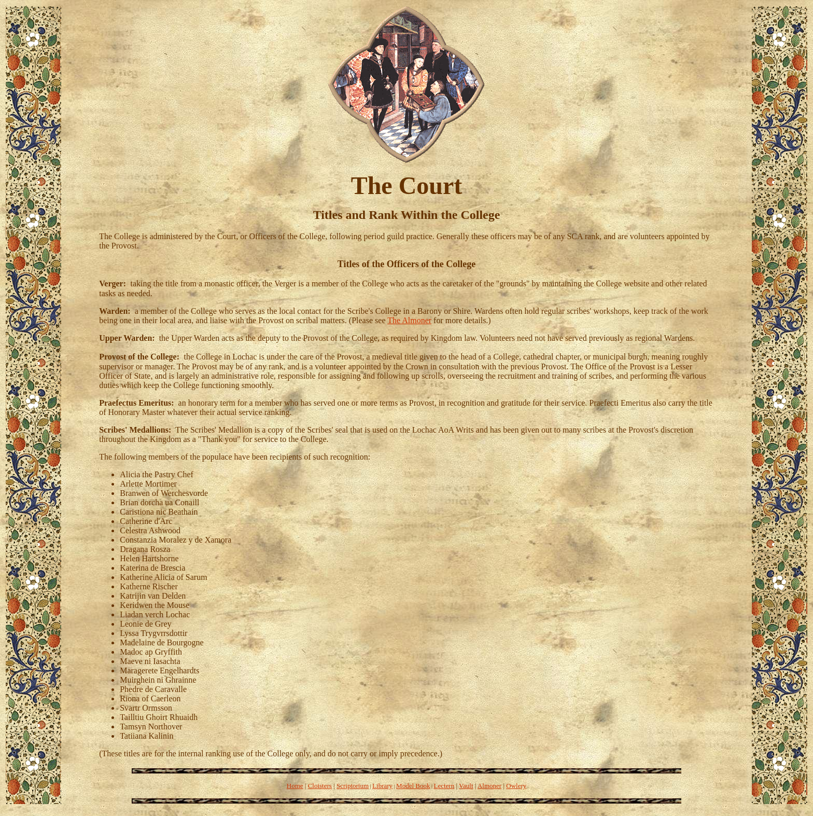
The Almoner (409, 320)
